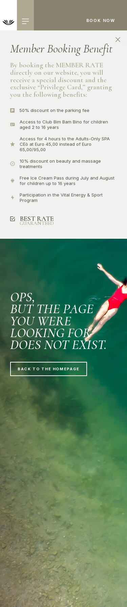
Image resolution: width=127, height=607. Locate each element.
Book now (100, 20)
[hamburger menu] (25, 21)
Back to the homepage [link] (49, 369)
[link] (8, 15)
